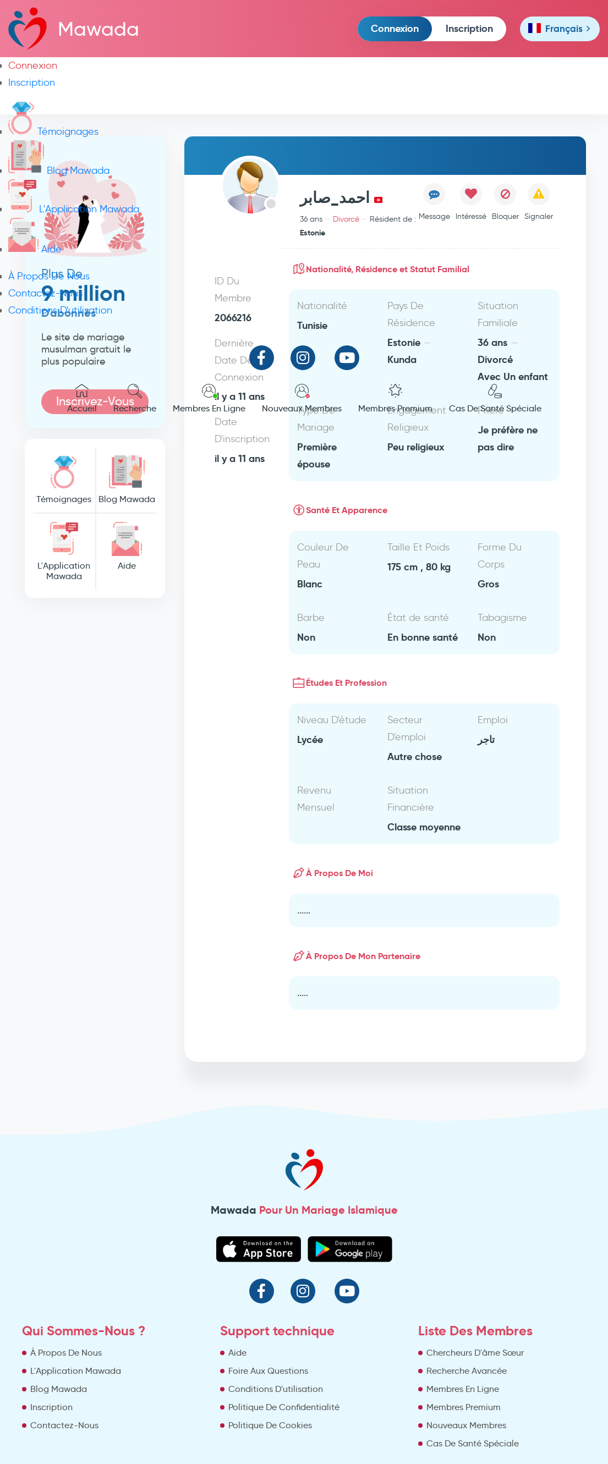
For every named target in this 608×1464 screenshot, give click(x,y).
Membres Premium (395, 399)
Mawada (73, 28)
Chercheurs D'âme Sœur (475, 1352)
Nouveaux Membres (302, 399)
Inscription (469, 28)
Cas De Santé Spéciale (495, 399)
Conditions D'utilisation (60, 310)
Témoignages (53, 131)
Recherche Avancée (466, 1371)
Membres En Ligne (209, 399)
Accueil (82, 399)
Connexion (395, 28)
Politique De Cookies (270, 1425)
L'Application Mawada (73, 209)
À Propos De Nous (49, 276)
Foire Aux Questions (268, 1371)
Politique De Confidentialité (283, 1407)
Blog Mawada (58, 170)
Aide (35, 249)
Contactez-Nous (45, 293)
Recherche (134, 399)
